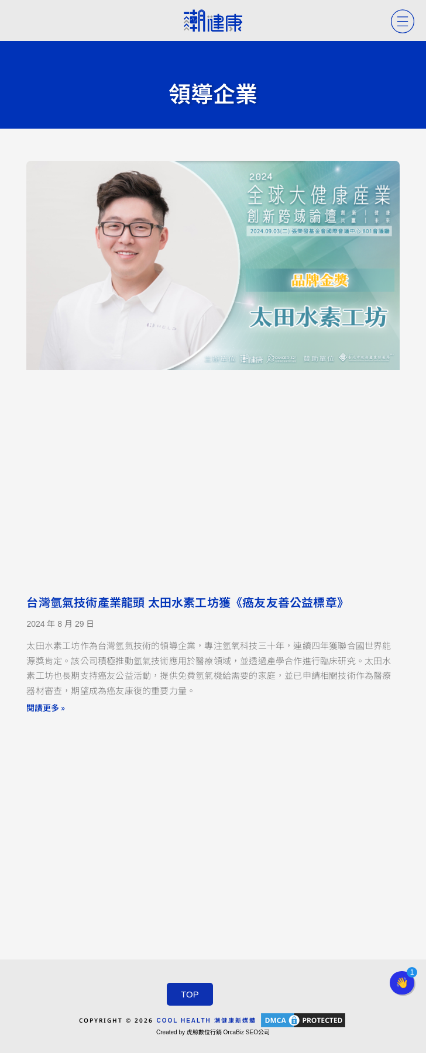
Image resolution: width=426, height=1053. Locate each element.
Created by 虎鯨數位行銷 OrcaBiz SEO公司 (213, 1032)
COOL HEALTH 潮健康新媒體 (206, 1020)
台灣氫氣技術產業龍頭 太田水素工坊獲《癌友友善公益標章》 (187, 603)
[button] (402, 983)
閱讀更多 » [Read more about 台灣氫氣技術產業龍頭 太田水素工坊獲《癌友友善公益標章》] (45, 707)
